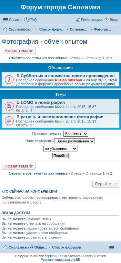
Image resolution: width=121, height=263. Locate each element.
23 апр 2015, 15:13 (81, 121)
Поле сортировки (60, 141)
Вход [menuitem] (114, 20)
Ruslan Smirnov (68, 80)
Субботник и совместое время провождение (68, 75)
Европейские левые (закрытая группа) (83, 84)
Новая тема (16, 50)
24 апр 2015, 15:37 (81, 107)
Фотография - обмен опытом (44, 41)
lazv (58, 107)
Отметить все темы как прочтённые (38, 58)
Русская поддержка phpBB (60, 259)
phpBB (50, 256)
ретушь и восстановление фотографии (62, 116)
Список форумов (66, 247)
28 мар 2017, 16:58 (101, 80)
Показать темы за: (60, 134)
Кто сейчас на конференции (29, 191)
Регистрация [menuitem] (91, 20)
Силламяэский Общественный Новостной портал (28, 247)
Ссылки (15, 20)
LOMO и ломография (43, 102)
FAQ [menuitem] (33, 20)
